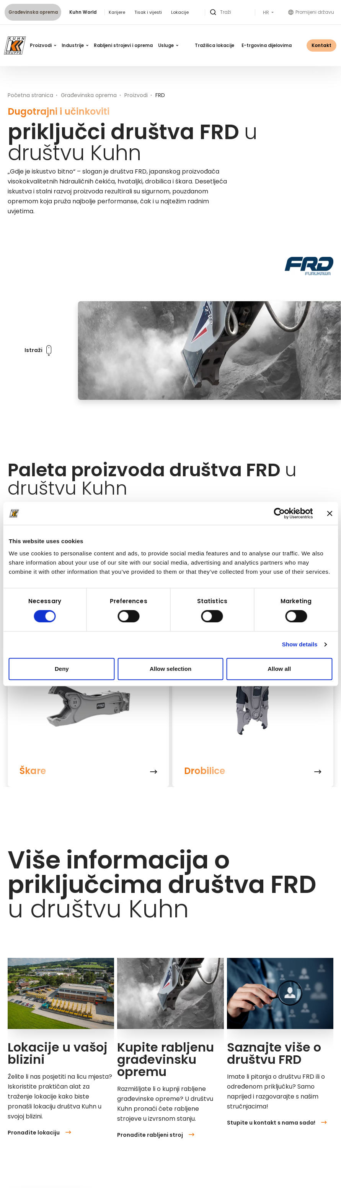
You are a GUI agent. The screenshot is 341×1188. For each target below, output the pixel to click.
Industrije (75, 45)
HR (266, 12)
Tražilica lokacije (214, 45)
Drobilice (204, 771)
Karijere (117, 12)
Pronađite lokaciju (39, 1132)
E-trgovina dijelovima (266, 45)
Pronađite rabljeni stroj (155, 1135)
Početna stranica (30, 95)
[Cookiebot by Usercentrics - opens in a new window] (279, 513)
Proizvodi (43, 45)
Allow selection (170, 668)
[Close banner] (329, 513)
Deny (62, 668)
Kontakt (321, 45)
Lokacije (180, 12)
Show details (300, 644)
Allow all (279, 668)
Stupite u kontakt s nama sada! (277, 1122)
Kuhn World (82, 12)
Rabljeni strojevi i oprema (123, 45)
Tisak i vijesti (148, 12)
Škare (33, 771)
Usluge (168, 45)
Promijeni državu (311, 12)
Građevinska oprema (33, 12)
